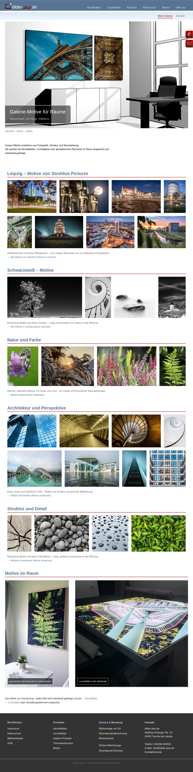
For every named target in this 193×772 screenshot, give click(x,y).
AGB (10, 743)
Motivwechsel (106, 738)
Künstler (180, 16)
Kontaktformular (153, 752)
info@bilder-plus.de (163, 748)
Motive (165, 7)
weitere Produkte (62, 738)
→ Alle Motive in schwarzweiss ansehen (29, 326)
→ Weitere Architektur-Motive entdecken (29, 495)
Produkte (132, 7)
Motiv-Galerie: (165, 16)
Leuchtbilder (114, 7)
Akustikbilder (94, 7)
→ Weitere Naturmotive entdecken (26, 395)
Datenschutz (14, 733)
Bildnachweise (15, 738)
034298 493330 (162, 744)
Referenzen (149, 7)
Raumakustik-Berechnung (113, 733)
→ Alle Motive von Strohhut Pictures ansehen (31, 257)
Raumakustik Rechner (111, 750)
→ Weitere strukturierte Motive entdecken (29, 560)
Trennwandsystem (63, 743)
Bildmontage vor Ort (110, 728)
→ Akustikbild (89, 698)
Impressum (13, 728)
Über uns (181, 7)
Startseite (9, 131)
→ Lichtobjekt (12, 702)
